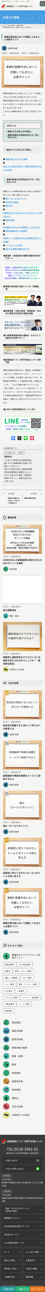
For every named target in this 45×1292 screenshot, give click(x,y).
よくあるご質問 (32, 1252)
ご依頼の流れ (9, 1277)
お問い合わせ (11, 1160)
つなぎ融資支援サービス (14, 1242)
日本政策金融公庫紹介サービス (17, 1226)
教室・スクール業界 (23, 971)
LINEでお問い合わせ (15, 1168)
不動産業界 (9, 1004)
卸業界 (7, 971)
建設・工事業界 (11, 977)
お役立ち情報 (31, 1268)
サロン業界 (27, 977)
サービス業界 (24, 1004)
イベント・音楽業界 (30, 997)
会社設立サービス (11, 1234)
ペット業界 (9, 984)
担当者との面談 (11, 202)
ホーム (6, 1252)
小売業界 (20, 991)
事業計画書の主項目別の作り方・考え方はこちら (23, 136)
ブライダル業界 (11, 997)
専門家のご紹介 (10, 1268)
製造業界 (8, 1010)
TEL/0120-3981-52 (22, 1149)
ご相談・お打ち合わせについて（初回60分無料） (17, 1209)
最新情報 (29, 1277)
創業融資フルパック (12, 1218)
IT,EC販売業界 (25, 964)
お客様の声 (30, 1260)
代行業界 (8, 991)
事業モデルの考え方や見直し (20, 131)
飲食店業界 (9, 964)
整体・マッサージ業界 (28, 984)
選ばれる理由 (9, 1260)
